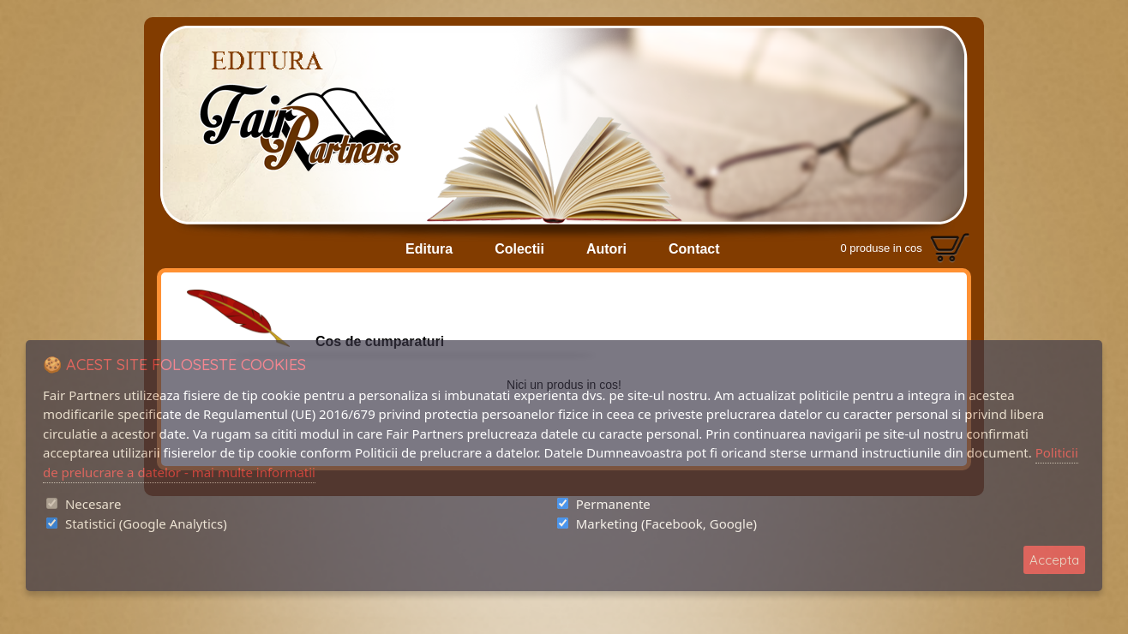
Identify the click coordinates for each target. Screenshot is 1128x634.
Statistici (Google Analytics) (146, 523)
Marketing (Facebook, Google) (666, 523)
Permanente (613, 503)
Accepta (1054, 560)
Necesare (93, 503)
